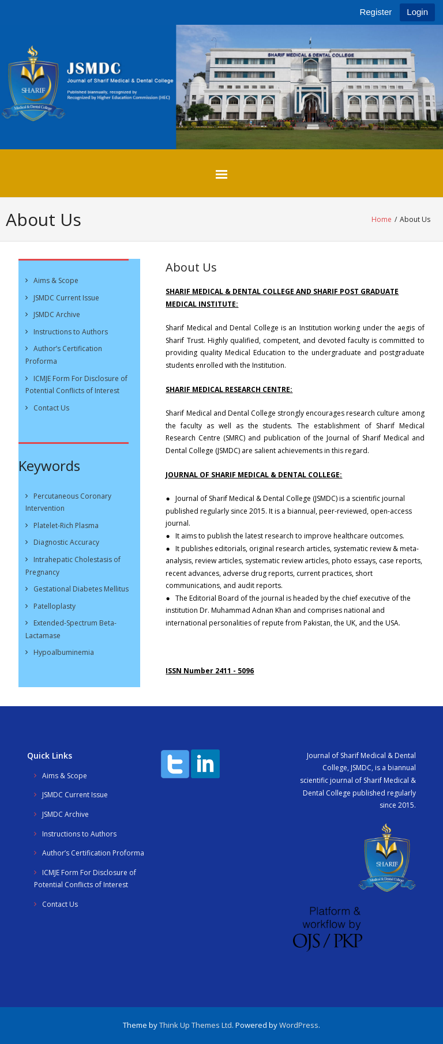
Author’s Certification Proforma (63, 355)
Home (381, 219)
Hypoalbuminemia (63, 652)
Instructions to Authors (70, 332)
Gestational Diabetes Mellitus (81, 589)
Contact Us (51, 408)
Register (375, 12)
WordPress (298, 1025)
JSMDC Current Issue (66, 298)
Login (417, 12)
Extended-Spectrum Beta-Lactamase (71, 629)
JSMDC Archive (56, 314)
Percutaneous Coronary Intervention (68, 502)
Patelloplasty (54, 606)
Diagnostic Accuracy (66, 542)
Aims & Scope (55, 280)
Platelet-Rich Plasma (66, 525)
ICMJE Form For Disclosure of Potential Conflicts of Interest (76, 385)
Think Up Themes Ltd (195, 1025)
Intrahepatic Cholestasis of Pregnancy (73, 566)
